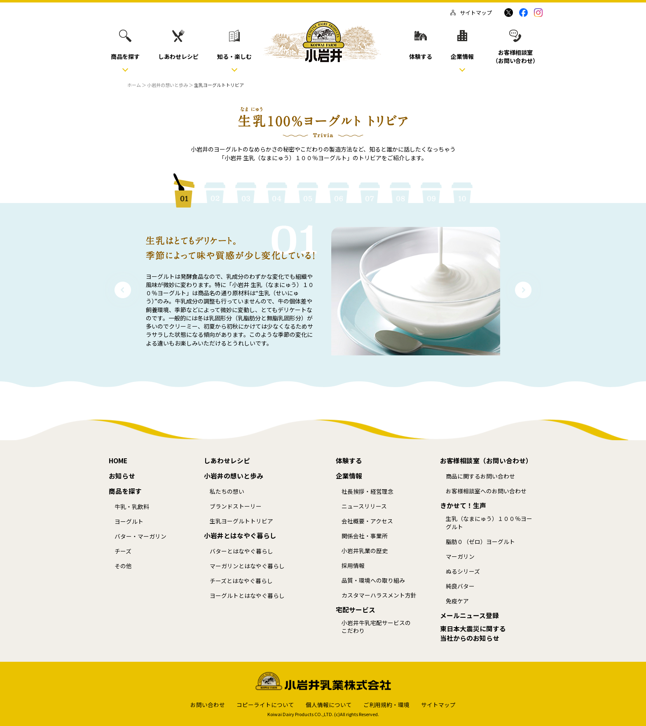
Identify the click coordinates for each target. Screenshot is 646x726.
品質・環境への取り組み (373, 580)
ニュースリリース (364, 506)
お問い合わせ (207, 704)
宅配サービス (355, 609)
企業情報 (349, 476)
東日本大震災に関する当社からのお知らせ (473, 633)
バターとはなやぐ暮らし (241, 551)
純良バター (460, 586)
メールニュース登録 (469, 615)
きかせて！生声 (463, 505)
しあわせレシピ (227, 460)
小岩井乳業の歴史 (365, 551)
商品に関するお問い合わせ (480, 476)
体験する (349, 460)
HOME (118, 460)
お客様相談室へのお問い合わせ (486, 491)
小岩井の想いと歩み (167, 85)
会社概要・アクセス (367, 521)
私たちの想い (227, 491)
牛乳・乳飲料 (132, 507)
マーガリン (460, 556)
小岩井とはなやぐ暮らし (240, 535)
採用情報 (353, 566)
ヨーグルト (129, 521)
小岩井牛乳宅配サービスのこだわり (376, 627)
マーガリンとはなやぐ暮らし (247, 566)
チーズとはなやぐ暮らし (241, 581)
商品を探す (125, 491)
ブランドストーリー (236, 506)
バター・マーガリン (140, 536)
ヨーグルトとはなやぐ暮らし (247, 596)
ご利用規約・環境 (386, 704)
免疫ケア (457, 601)
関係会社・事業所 (365, 536)
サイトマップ (471, 12)
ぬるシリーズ (463, 571)
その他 (123, 566)
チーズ (123, 551)
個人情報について (329, 704)
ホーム (134, 85)
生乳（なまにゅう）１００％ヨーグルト (489, 523)
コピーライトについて (265, 704)
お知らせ (122, 476)
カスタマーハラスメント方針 (379, 595)
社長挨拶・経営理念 (367, 491)
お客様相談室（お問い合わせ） (486, 460)
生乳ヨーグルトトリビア (241, 521)
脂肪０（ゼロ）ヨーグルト (480, 542)
